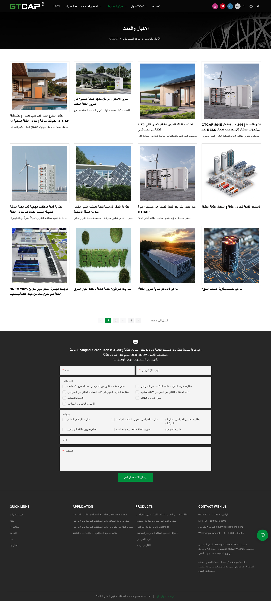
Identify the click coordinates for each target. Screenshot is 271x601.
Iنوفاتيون (14, 526)
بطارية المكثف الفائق (79, 419)
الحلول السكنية (75, 397)
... (123, 319)
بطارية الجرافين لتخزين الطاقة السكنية (137, 419)
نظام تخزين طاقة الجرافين (82, 429)
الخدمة (13, 533)
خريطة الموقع (166, 596)
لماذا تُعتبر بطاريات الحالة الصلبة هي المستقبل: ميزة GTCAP (166, 209)
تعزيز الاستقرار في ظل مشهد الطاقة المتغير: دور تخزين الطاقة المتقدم (101, 101)
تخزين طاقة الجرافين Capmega (152, 526)
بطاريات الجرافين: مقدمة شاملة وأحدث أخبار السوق (102, 289)
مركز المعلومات (131, 38)
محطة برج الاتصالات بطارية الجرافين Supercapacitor (100, 514)
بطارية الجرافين (173, 429)
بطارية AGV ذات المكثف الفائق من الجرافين (164, 392)
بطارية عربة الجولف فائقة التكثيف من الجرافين (166, 386)
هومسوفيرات (17, 514)
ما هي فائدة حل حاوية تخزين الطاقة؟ (157, 289)
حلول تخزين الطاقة (150, 397)
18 (130, 320)
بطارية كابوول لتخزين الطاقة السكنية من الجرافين (162, 514)
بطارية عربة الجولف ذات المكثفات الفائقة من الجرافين (101, 520)
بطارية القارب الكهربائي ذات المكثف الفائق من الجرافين (98, 392)
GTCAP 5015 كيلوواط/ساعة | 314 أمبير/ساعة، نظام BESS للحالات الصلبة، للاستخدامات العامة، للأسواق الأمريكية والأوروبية (231, 128)
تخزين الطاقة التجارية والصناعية (133, 429)
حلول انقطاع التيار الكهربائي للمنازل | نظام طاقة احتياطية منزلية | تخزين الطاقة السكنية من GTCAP (39, 118)
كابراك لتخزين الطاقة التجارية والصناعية (157, 533)
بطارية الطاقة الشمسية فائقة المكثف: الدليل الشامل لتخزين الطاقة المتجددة (101, 209)
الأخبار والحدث (153, 38)
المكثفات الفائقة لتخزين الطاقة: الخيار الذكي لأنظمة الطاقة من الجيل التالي (165, 127)
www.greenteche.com (140, 596)
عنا (11, 539)
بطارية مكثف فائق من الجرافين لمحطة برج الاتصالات (96, 386)
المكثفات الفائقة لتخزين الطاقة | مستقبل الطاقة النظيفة (231, 207)
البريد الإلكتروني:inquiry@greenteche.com (221, 526)
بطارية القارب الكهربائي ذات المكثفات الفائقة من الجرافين (103, 526)
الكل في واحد (144, 545)
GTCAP (114, 38)
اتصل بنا (14, 545)
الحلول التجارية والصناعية (81, 403)
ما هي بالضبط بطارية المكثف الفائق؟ (222, 289)
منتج (12, 520)
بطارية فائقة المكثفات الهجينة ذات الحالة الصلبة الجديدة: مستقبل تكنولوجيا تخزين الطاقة (36, 209)
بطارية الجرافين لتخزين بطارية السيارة (156, 520)
